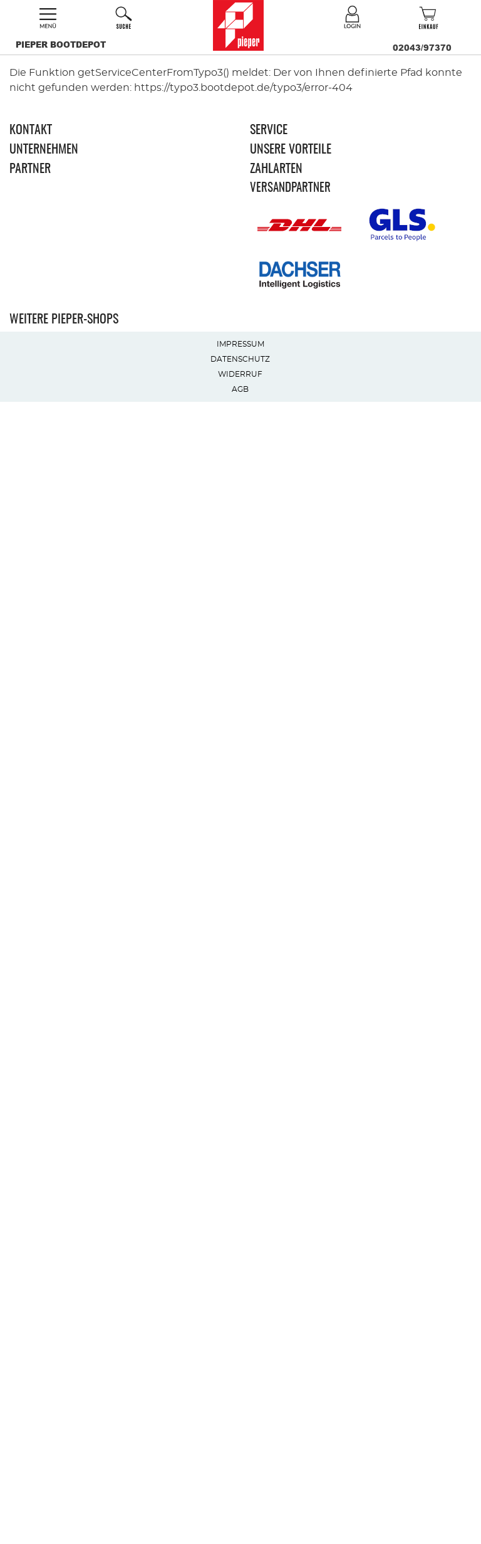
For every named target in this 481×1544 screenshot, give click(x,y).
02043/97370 (422, 47)
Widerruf (240, 374)
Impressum (240, 344)
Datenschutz (240, 359)
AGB (240, 389)
